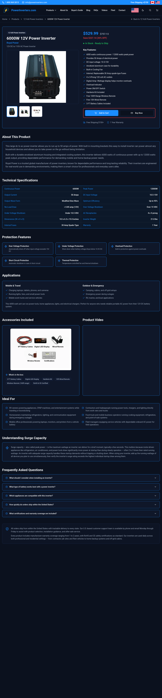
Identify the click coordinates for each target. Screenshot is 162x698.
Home (4, 19)
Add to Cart (102, 113)
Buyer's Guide (77, 10)
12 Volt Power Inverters (33, 19)
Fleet (113, 10)
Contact (122, 10)
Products (51, 10)
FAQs (96, 10)
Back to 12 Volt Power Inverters (145, 19)
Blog (88, 10)
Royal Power (13, 43)
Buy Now (137, 113)
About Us (64, 10)
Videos (104, 10)
